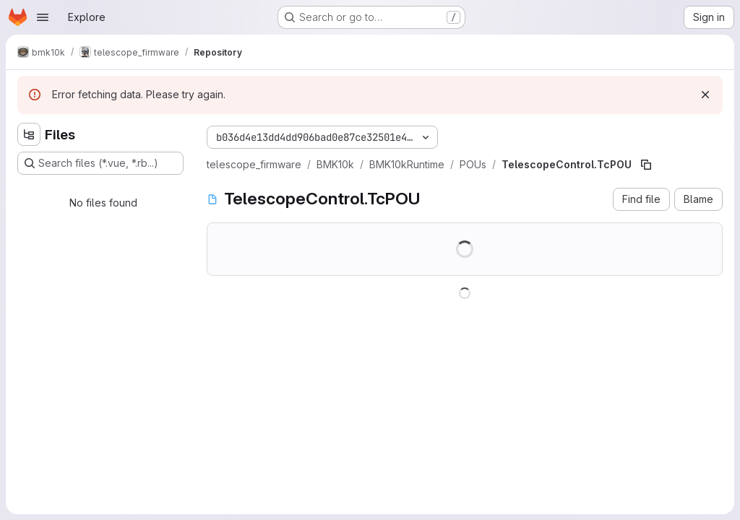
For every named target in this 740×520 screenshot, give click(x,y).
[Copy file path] (646, 164)
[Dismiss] (705, 94)
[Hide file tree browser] (28, 134)
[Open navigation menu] (42, 17)
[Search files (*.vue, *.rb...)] (100, 163)
